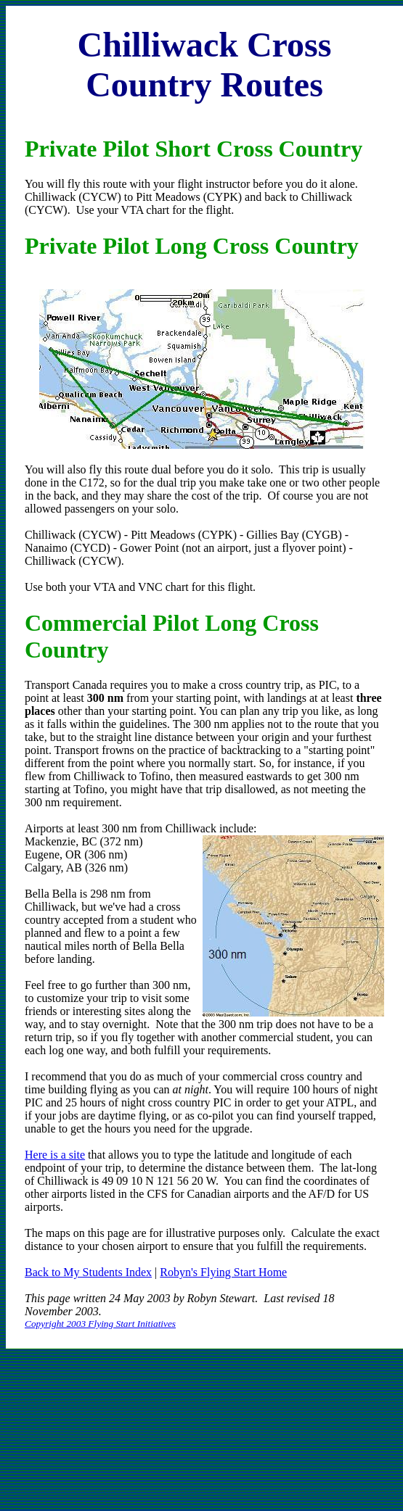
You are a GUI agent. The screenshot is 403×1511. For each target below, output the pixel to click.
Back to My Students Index (88, 1272)
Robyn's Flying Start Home (223, 1272)
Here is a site (55, 1154)
